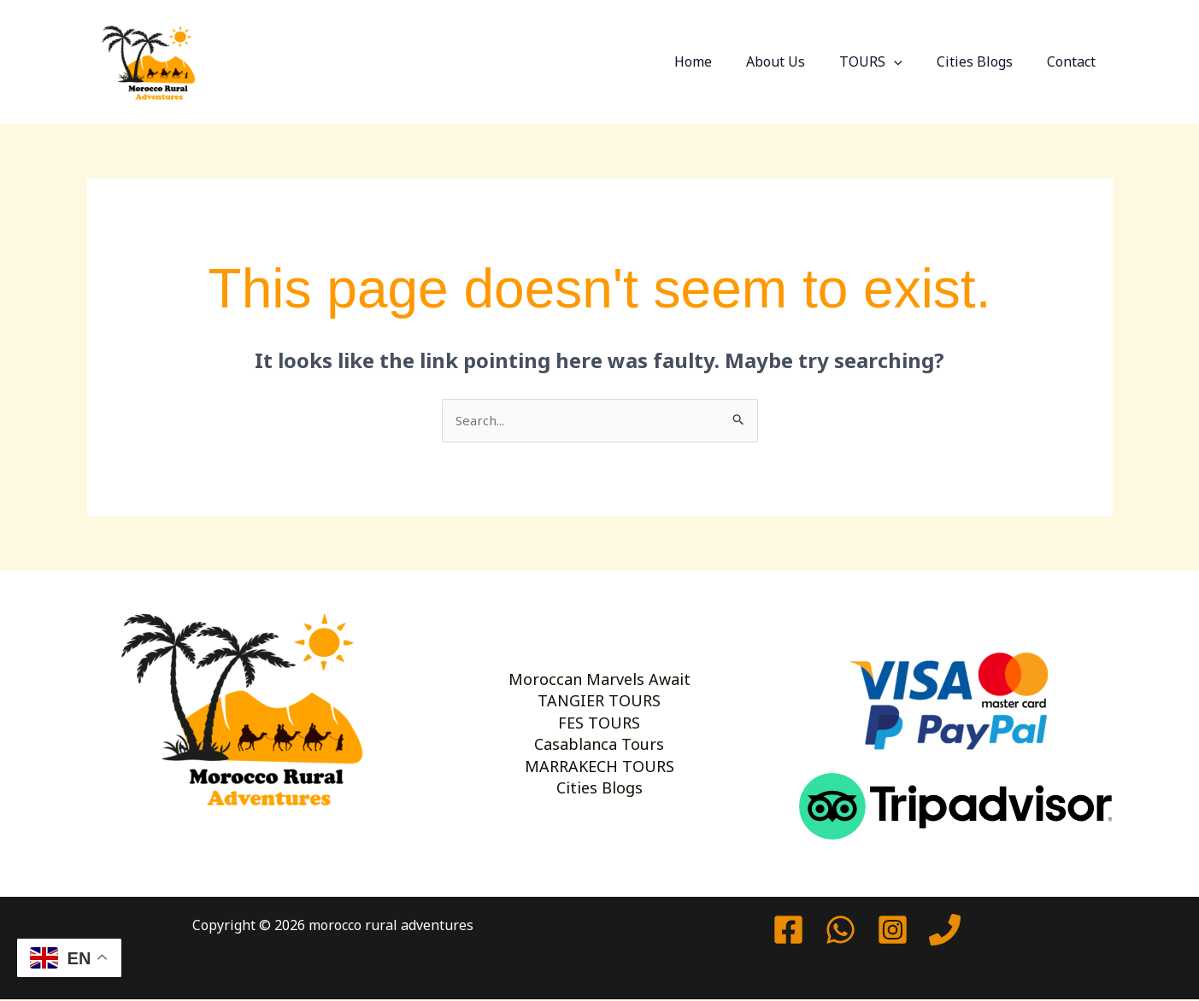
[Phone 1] (945, 931)
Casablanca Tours (599, 751)
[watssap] (840, 931)
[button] (911, 61)
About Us (799, 61)
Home (724, 61)
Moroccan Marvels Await (599, 651)
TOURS (888, 61)
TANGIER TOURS (599, 684)
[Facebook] (788, 931)
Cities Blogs (985, 61)
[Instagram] (892, 931)
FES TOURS (599, 718)
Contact (1074, 61)
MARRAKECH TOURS (599, 785)
